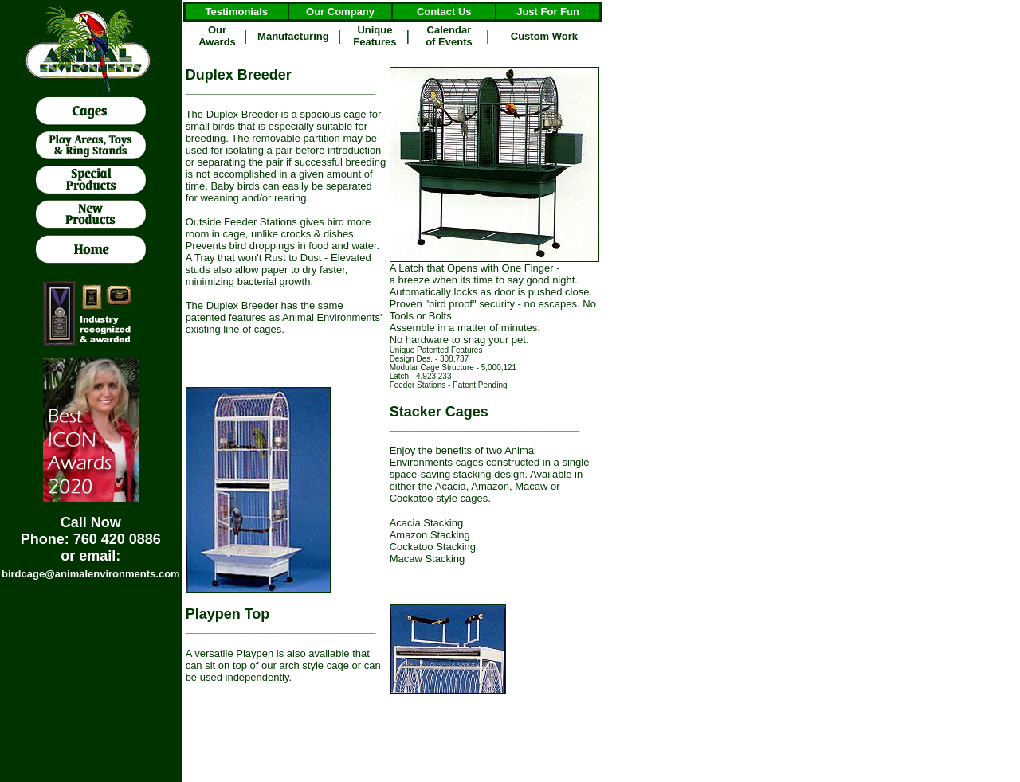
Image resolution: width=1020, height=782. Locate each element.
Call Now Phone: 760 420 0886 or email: (91, 539)
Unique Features (374, 36)
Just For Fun (547, 12)
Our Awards (217, 36)
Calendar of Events (449, 36)
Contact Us (444, 12)
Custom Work (544, 36)
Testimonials (237, 12)
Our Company (340, 12)
